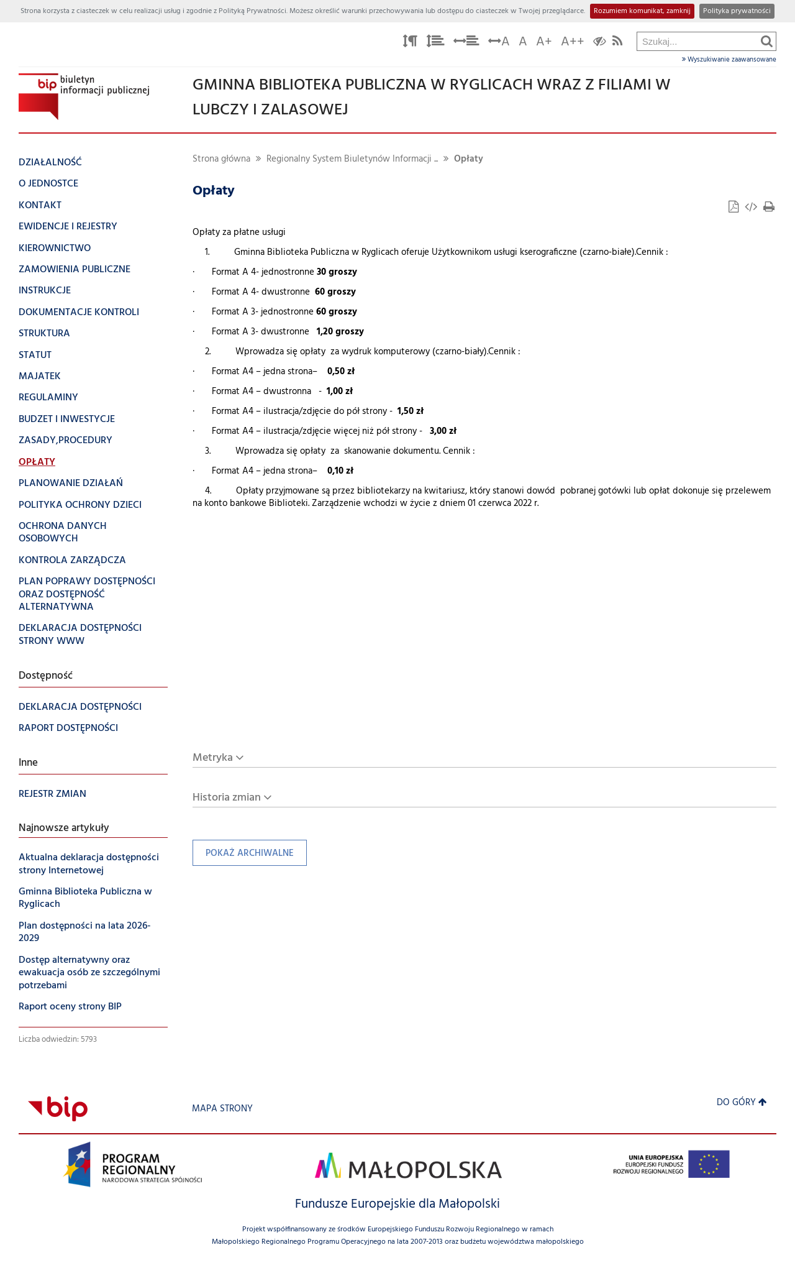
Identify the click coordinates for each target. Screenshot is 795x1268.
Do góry (742, 1103)
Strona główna (221, 159)
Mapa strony (222, 1109)
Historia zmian (227, 798)
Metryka (213, 758)
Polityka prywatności (737, 11)
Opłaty (468, 159)
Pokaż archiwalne (243, 856)
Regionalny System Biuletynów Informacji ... (352, 159)
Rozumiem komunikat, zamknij (642, 11)
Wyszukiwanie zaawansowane (729, 59)
